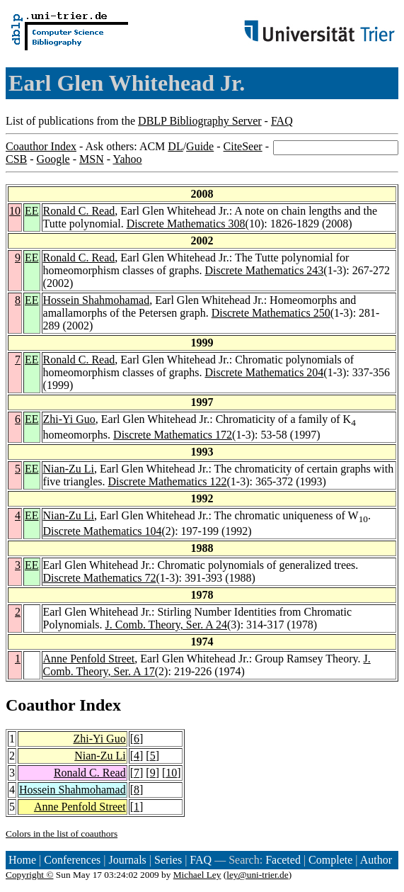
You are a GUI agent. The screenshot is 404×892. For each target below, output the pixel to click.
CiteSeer (243, 146)
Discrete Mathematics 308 (186, 224)
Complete (330, 860)
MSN (91, 159)
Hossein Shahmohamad (96, 300)
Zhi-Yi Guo (69, 419)
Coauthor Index (41, 146)
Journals (127, 860)
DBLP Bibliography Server (200, 121)
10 (15, 211)
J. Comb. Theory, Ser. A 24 (166, 625)
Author (376, 860)
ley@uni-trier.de (257, 874)
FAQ (282, 121)
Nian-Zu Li (68, 469)
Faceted (283, 860)
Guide (200, 146)
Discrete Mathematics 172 (172, 435)
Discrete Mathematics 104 (102, 531)
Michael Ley (197, 874)
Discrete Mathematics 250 (271, 313)
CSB (16, 159)
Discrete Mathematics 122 (167, 481)
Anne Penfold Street (89, 659)
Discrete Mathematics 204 (263, 372)
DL (175, 146)
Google (53, 159)
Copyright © (30, 874)
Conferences (72, 860)
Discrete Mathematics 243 (263, 270)
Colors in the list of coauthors (61, 833)
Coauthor (40, 705)
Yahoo (127, 159)
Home (22, 860)
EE (32, 211)
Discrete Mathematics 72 (99, 578)
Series (168, 860)
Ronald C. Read (79, 211)
